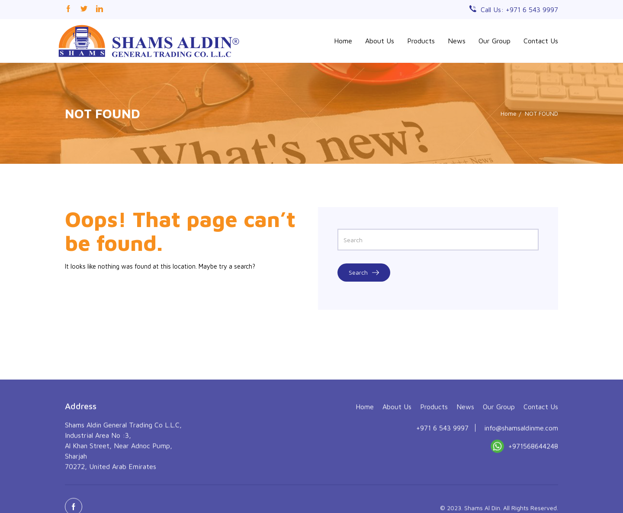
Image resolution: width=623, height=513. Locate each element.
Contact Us (540, 41)
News (457, 41)
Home (343, 41)
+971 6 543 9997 (442, 474)
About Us (379, 41)
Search (364, 272)
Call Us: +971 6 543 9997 (519, 9)
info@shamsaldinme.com (521, 474)
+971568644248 (524, 494)
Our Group (494, 41)
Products (421, 41)
